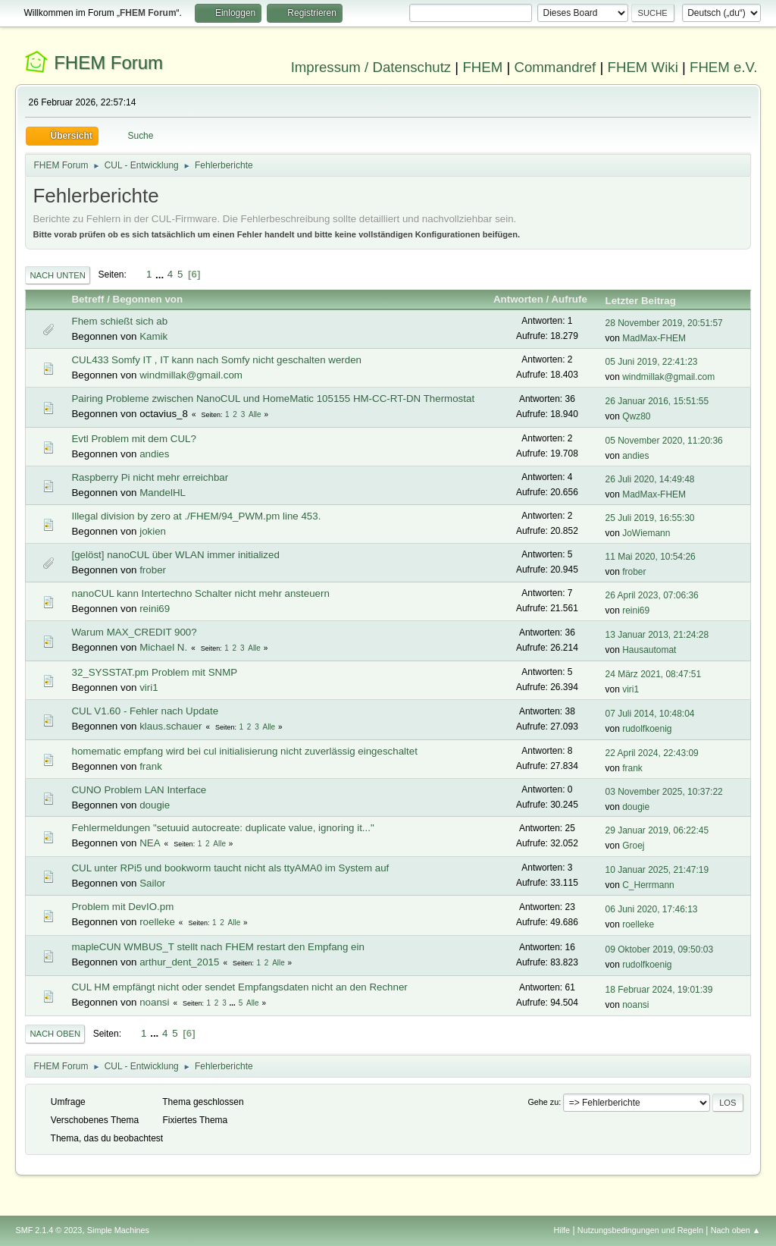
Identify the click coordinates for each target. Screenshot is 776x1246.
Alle (255, 414)
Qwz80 (636, 416)
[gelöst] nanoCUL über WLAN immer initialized (175, 554)
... (161, 274)
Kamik (153, 336)
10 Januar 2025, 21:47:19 (657, 870)
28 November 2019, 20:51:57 (664, 323)
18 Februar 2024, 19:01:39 (659, 989)
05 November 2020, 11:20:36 (664, 440)
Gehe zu (543, 1101)
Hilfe (562, 1230)
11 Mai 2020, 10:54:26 (650, 556)
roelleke (157, 921)
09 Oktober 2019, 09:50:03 (659, 949)
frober (152, 570)
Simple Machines (118, 1230)
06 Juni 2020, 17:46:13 (651, 909)
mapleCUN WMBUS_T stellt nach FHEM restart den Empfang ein (217, 947)
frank (150, 766)
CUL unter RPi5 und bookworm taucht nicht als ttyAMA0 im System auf (230, 868)
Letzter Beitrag (640, 300)
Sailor (152, 883)
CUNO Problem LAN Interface (138, 790)
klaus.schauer (170, 726)
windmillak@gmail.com (190, 375)
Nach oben (55, 1033)
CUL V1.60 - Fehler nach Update (144, 711)
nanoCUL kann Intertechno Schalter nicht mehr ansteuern (200, 593)
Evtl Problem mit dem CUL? (133, 438)
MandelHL (162, 492)
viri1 (148, 687)
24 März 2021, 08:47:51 (653, 674)
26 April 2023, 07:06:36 (652, 595)
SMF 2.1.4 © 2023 (48, 1230)
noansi (154, 1002)
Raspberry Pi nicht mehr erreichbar (149, 477)
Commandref (555, 67)
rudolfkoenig (646, 728)
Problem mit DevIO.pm (122, 906)
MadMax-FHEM (654, 338)
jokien (152, 531)
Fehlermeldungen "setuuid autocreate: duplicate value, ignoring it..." (222, 827)
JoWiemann (646, 533)
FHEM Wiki (643, 67)
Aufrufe (575, 299)
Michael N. (163, 647)
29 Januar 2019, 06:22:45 (657, 830)
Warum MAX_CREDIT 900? (133, 632)
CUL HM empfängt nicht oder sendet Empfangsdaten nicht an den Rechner (239, 987)
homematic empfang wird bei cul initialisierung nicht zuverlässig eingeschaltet (244, 751)
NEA (149, 843)
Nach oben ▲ (736, 1230)
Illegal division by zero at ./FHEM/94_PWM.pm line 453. (196, 516)
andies (154, 454)
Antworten (518, 299)
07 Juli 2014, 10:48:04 (650, 713)
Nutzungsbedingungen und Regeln (640, 1230)
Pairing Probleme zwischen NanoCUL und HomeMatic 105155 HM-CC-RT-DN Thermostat (272, 398)
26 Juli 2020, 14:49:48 (650, 479)
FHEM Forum (108, 62)
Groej (633, 845)
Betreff (87, 299)
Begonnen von (148, 299)
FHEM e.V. (724, 67)
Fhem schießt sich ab (119, 321)
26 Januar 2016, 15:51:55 (657, 401)
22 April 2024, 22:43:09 (652, 753)
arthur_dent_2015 (179, 962)
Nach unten (57, 275)
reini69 (154, 608)
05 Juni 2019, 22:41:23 (651, 361)
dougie (154, 805)
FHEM (482, 67)
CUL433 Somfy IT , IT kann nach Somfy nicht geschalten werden (216, 360)
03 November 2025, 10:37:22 (664, 791)
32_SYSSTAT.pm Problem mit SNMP (154, 672)
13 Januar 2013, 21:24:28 (657, 634)
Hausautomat (649, 650)
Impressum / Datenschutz (371, 67)
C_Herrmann (648, 885)
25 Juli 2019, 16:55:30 (650, 518)
